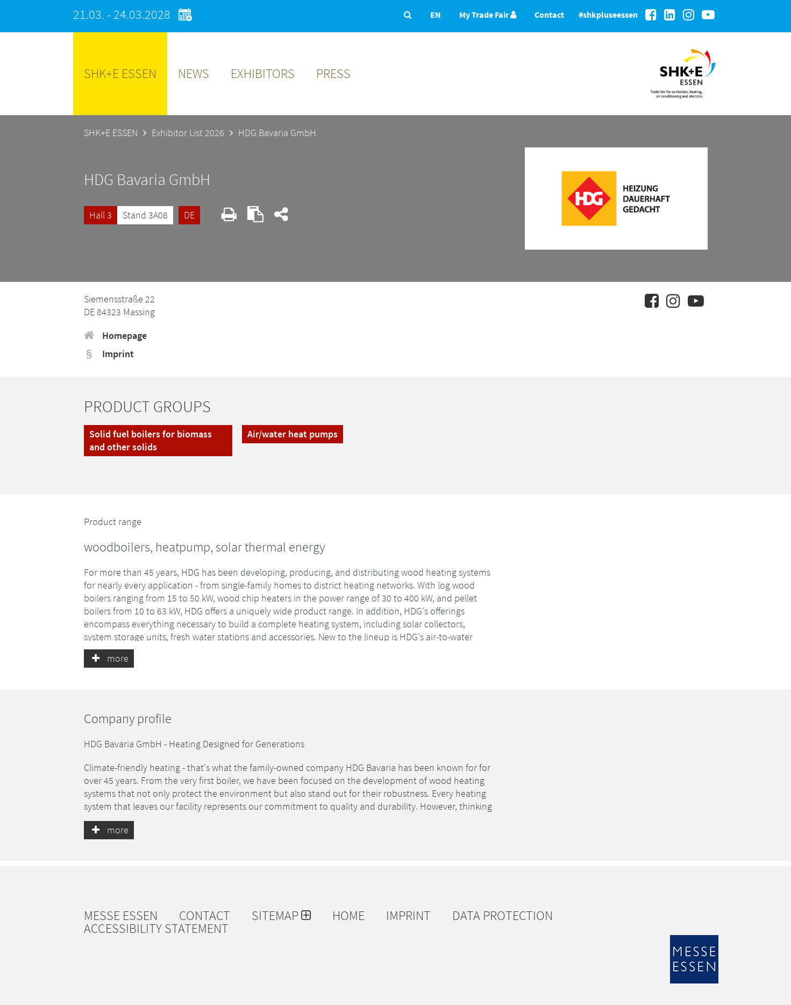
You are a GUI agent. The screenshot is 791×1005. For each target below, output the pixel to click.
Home (348, 915)
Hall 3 (100, 215)
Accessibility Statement (156, 928)
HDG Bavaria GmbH (277, 132)
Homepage (115, 335)
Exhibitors (263, 73)
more (109, 658)
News (193, 73)
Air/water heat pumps (292, 434)
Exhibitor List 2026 (188, 132)
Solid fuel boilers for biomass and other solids (150, 440)
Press (333, 73)
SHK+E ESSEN (120, 73)
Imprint (109, 354)
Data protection (502, 915)
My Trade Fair (487, 14)
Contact (549, 14)
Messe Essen (121, 915)
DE (189, 215)
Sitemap (281, 915)
